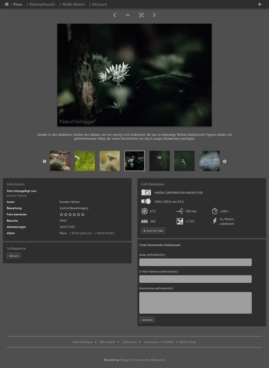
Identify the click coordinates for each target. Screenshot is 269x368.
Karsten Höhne (17, 195)
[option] (59, 161)
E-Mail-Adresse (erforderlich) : (159, 271)
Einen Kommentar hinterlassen (160, 245)
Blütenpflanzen (43, 4)
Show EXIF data (153, 230)
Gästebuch (130, 342)
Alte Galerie (107, 342)
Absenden (147, 320)
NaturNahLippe (83, 342)
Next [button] (225, 162)
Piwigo (124, 360)
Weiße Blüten (75, 4)
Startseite (6, 4)
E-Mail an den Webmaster (148, 360)
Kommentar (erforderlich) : (156, 288)
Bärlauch (14, 256)
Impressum (151, 342)
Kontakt (169, 342)
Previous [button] (44, 162)
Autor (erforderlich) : (152, 255)
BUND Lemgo (188, 342)
